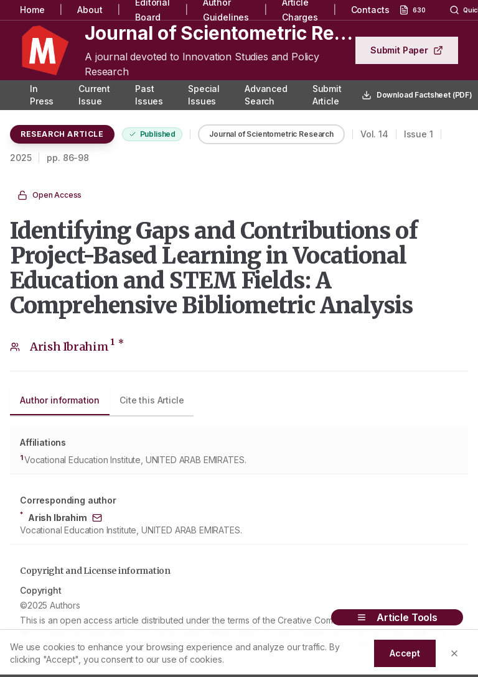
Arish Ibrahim (77, 347)
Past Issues (149, 94)
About (89, 9)
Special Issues (204, 94)
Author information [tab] (60, 400)
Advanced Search (266, 94)
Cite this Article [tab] (152, 400)
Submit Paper (406, 50)
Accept (405, 653)
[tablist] (102, 402)
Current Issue (94, 94)
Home (32, 9)
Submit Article (327, 94)
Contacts (370, 9)
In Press (42, 94)
